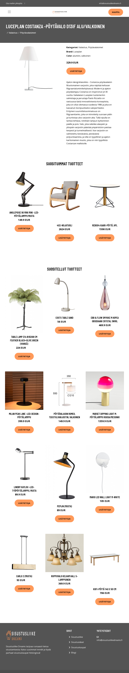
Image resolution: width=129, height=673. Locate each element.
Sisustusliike (77, 637)
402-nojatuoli (64, 225)
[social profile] (24, 3)
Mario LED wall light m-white (105, 497)
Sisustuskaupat (78, 647)
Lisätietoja (76, 71)
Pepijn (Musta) (64, 506)
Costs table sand (64, 317)
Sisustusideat (77, 642)
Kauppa (115, 12)
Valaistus (13, 32)
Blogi (73, 652)
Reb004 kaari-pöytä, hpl (104, 225)
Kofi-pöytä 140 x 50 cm (104, 589)
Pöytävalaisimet (28, 32)
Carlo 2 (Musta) (24, 576)
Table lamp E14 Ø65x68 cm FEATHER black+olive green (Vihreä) (24, 340)
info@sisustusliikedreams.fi (110, 3)
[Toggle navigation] (9, 11)
